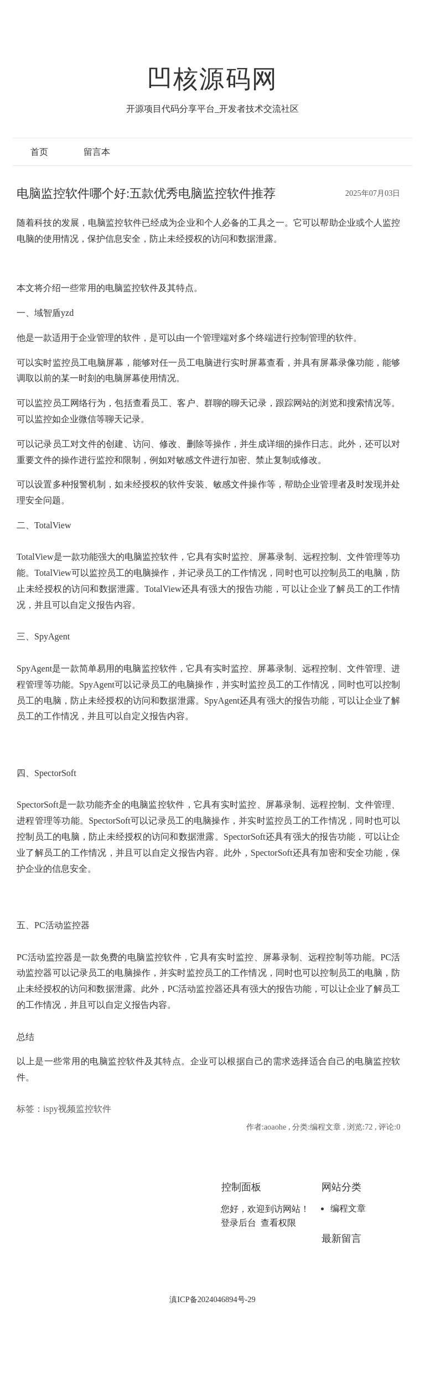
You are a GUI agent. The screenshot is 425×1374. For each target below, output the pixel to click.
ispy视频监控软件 (77, 1108)
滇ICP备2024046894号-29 (212, 1299)
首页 (39, 152)
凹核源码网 (212, 79)
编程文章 (348, 1208)
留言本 (97, 152)
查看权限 (278, 1222)
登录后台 (238, 1222)
